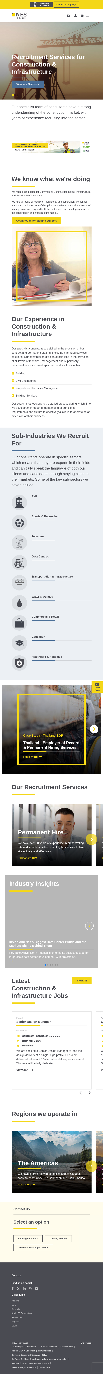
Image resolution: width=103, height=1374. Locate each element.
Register (16, 1321)
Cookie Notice (66, 1347)
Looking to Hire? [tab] (58, 1238)
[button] (94, 729)
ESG (14, 1305)
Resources (17, 1317)
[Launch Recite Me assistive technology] (41, 5)
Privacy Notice (44, 1351)
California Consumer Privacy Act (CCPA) (29, 1355)
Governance (44, 1367)
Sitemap (15, 1363)
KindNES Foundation (22, 1313)
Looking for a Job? (28, 1238)
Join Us (15, 1300)
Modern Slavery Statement (23, 1351)
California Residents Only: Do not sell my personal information (39, 1359)
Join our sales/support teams (33, 1247)
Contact (16, 1275)
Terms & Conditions (48, 1347)
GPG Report (31, 1347)
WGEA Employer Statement (24, 1367)
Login (14, 1325)
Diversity (16, 1309)
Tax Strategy (17, 1347)
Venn (89, 1343)
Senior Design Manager (33, 1021)
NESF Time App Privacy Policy (35, 1363)
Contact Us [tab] (21, 1209)
